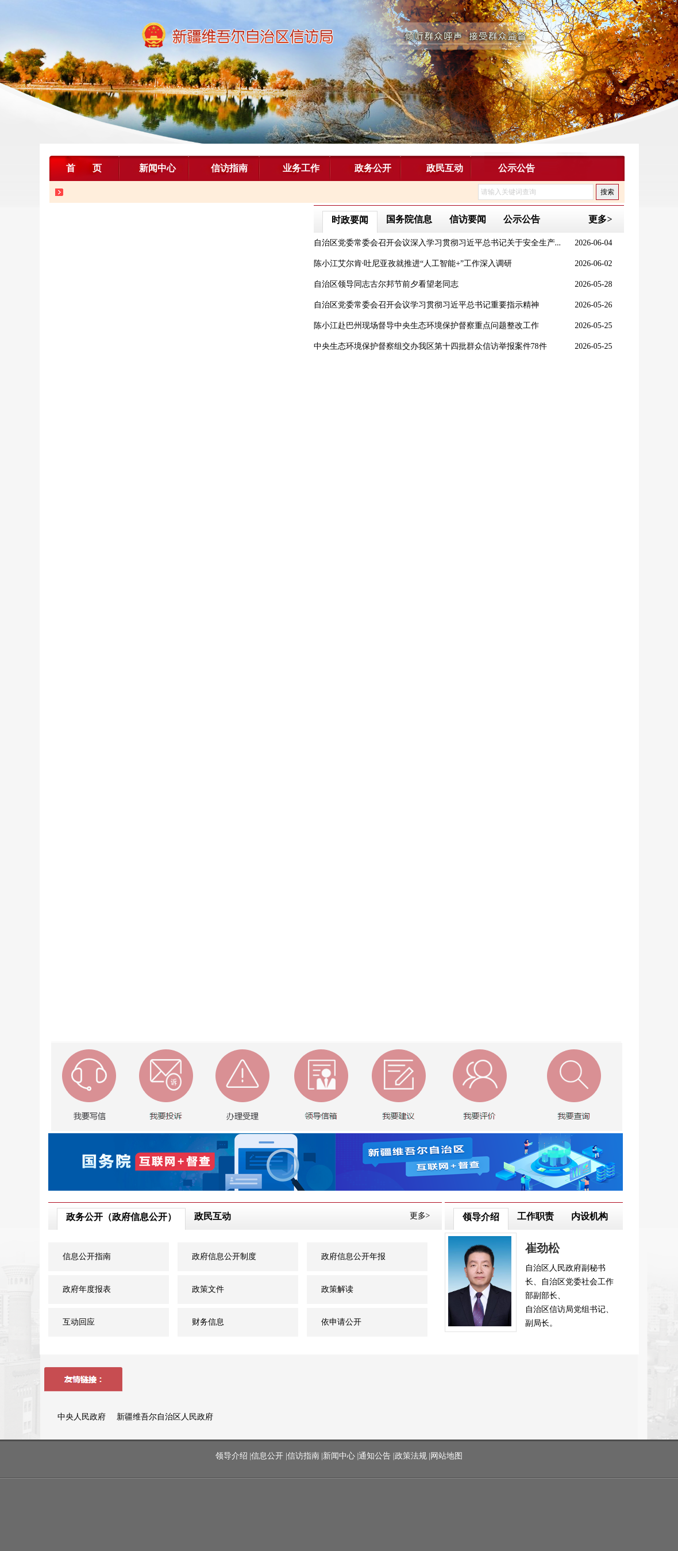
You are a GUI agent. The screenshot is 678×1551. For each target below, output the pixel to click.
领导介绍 (481, 1217)
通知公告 (375, 1456)
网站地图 (446, 1456)
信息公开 (267, 1456)
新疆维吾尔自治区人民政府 (165, 1417)
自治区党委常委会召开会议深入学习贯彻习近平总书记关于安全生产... (437, 242)
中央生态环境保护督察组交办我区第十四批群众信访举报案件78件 (430, 346)
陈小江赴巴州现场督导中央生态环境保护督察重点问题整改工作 (426, 325)
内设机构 (589, 1216)
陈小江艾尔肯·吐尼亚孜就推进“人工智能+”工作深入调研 (413, 263)
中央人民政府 (82, 1417)
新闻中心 (339, 1456)
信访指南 (303, 1456)
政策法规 (411, 1456)
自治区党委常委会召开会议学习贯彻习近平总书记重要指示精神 (426, 305)
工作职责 (535, 1216)
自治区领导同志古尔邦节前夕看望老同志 (386, 284)
